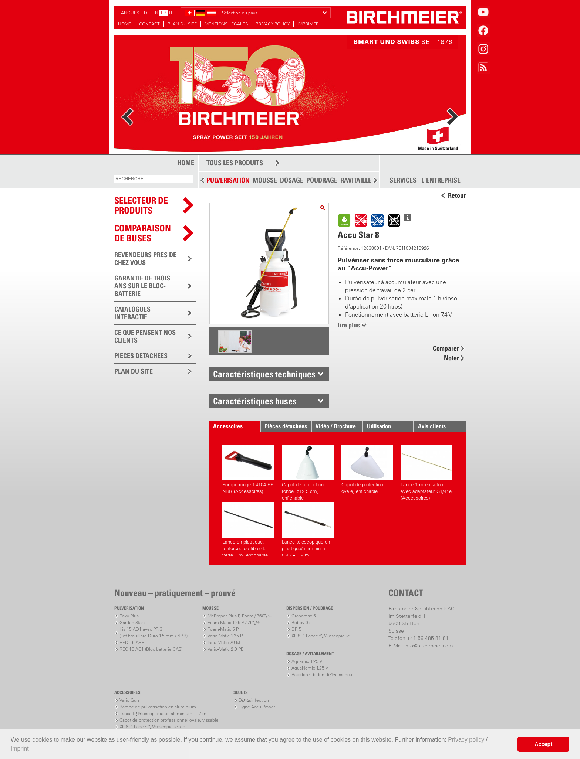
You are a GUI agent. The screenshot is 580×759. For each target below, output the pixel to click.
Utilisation (379, 426)
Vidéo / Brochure (336, 426)
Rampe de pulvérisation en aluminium (157, 706)
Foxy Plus (129, 616)
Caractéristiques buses (255, 401)
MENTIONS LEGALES (226, 24)
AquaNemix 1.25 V (309, 668)
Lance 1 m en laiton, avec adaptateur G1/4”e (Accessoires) (426, 471)
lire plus (349, 325)
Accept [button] (543, 744)
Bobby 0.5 (301, 622)
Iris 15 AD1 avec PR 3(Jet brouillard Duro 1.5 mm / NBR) (153, 632)
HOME (124, 24)
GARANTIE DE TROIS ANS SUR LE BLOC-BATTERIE (142, 285)
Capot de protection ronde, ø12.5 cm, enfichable (308, 471)
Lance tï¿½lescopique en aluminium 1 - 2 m (162, 713)
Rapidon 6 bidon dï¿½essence (321, 674)
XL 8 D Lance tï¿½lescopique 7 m (153, 726)
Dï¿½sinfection (254, 700)
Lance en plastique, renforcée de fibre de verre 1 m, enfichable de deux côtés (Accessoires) (248, 529)
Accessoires (228, 426)
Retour (457, 195)
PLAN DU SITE (182, 24)
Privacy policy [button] (466, 739)
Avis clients (432, 426)
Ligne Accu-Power (257, 706)
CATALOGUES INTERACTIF (132, 313)
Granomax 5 (303, 616)
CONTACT (149, 24)
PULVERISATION (228, 180)
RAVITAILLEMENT (364, 180)
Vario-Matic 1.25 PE (226, 636)
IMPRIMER (308, 24)
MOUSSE (265, 180)
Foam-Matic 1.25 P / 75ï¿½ (234, 622)
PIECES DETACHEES (141, 356)
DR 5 (296, 629)
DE (147, 13)
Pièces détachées (285, 426)
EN (155, 13)
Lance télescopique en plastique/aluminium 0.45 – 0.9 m (308, 529)
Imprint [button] (20, 748)
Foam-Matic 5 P (223, 629)
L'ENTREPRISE (441, 180)
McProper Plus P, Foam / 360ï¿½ (240, 616)
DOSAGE (291, 180)
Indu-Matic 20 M (224, 642)
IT (171, 13)
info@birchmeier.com (428, 645)
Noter (451, 358)
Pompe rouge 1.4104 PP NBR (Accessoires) (248, 469)
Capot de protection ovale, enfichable (367, 469)
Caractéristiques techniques (264, 374)
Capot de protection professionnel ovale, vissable (169, 720)
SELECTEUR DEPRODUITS (141, 205)
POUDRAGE (321, 180)
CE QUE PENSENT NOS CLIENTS (145, 336)
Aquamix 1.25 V (306, 661)
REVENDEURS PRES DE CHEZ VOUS (145, 258)
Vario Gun (129, 700)
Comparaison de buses (142, 233)
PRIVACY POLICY (273, 24)
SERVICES (403, 180)
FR (163, 13)
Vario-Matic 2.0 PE (225, 649)
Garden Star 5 (133, 622)
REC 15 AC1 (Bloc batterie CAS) (150, 649)
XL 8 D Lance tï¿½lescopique (320, 636)
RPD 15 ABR (132, 642)
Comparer (446, 348)
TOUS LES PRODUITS (234, 163)
